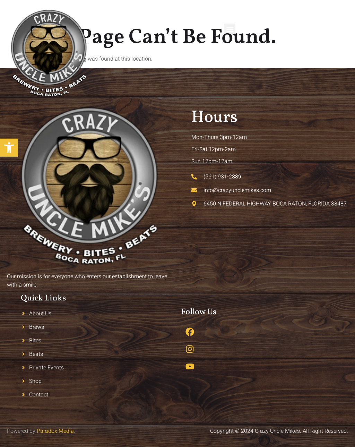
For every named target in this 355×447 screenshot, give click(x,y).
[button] (229, 29)
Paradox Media (55, 431)
